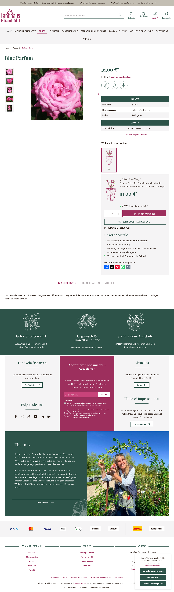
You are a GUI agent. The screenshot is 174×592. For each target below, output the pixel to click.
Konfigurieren (153, 577)
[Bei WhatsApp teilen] (123, 267)
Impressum (123, 577)
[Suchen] (120, 15)
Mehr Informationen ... (153, 565)
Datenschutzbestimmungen (84, 402)
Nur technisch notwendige (154, 571)
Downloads (31, 565)
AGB (73, 404)
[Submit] (103, 394)
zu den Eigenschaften (135, 135)
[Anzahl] (112, 214)
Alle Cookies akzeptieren (154, 583)
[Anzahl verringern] (106, 214)
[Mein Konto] (143, 15)
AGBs (63, 577)
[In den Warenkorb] (144, 214)
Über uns (32, 552)
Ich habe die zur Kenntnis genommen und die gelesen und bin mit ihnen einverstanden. (88, 403)
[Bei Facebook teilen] (106, 267)
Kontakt (31, 570)
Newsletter (87, 565)
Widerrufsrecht (87, 556)
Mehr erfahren (43, 502)
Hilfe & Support (87, 561)
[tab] (67, 283)
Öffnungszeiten (32, 556)
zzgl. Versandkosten (120, 78)
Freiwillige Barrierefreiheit (102, 577)
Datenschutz (51, 577)
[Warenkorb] (155, 15)
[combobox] (90, 15)
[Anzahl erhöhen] (118, 214)
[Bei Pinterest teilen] (117, 267)
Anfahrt (32, 561)
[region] (52, 95)
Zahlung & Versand (87, 552)
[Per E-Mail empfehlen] (128, 267)
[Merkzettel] (131, 15)
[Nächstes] (98, 95)
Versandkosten (79, 583)
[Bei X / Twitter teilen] (112, 267)
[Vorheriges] (16, 95)
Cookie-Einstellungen (78, 577)
